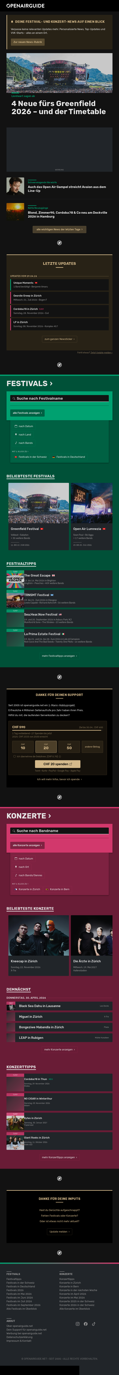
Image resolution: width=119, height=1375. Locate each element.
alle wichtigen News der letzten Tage (58, 229)
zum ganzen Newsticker (58, 339)
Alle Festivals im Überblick (22, 1308)
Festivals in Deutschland (68, 456)
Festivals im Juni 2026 (20, 1297)
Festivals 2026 (15, 1290)
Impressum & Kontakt (19, 1340)
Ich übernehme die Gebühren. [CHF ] (37, 756)
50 (69, 746)
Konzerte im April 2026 (73, 1293)
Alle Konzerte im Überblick (75, 1308)
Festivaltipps (14, 1279)
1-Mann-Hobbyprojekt (61, 705)
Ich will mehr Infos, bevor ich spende (58, 779)
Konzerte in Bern (57, 889)
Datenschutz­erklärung (20, 1337)
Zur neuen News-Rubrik (27, 42)
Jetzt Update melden (100, 352)
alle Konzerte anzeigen (26, 845)
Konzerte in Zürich (27, 889)
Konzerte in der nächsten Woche (78, 1290)
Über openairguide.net (20, 1326)
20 (46, 746)
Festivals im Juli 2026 (19, 1301)
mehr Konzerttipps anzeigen (58, 1157)
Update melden (58, 1231)
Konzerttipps (67, 1279)
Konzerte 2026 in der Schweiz (77, 1305)
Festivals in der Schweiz (30, 456)
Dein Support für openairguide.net (26, 1329)
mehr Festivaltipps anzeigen (58, 655)
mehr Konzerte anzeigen (58, 1049)
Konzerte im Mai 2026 (72, 1297)
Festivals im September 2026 (23, 1305)
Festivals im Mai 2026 (19, 1293)
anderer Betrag (92, 746)
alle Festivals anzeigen (26, 412)
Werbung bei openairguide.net (24, 1333)
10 (22, 746)
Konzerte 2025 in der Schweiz (77, 1301)
